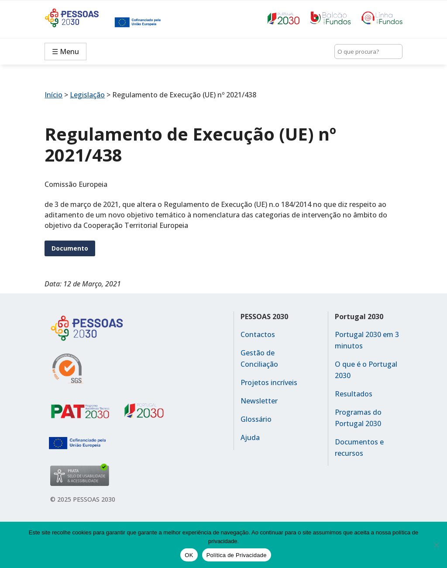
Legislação (87, 95)
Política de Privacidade (236, 555)
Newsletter (259, 401)
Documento (70, 248)
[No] (436, 544)
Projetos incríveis (269, 382)
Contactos (258, 334)
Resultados (353, 394)
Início (53, 95)
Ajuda (250, 437)
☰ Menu (65, 51)
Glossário (256, 419)
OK (189, 555)
